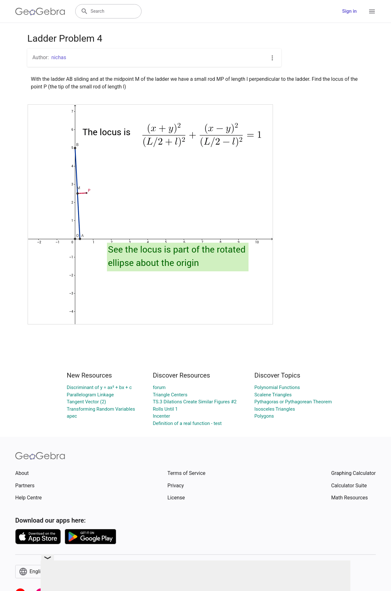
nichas (58, 57)
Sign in (349, 11)
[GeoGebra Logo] (40, 11)
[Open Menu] (372, 11)
